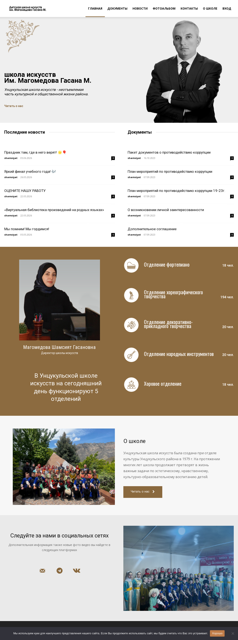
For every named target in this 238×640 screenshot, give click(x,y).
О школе (210, 8)
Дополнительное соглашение (152, 229)
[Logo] (25, 8)
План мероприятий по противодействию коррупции (170, 171)
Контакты (189, 8)
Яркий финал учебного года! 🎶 (30, 171)
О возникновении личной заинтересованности (166, 210)
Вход (226, 8)
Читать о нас (13, 106)
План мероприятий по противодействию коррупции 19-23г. (176, 191)
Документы (117, 8)
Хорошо (217, 633)
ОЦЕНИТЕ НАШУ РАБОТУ (25, 191)
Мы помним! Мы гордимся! (26, 229)
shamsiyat (10, 158)
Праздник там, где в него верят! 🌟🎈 (35, 152)
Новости (140, 8)
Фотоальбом (164, 8)
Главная (95, 8)
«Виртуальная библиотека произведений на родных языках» (54, 210)
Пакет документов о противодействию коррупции (169, 152)
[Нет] (233, 633)
